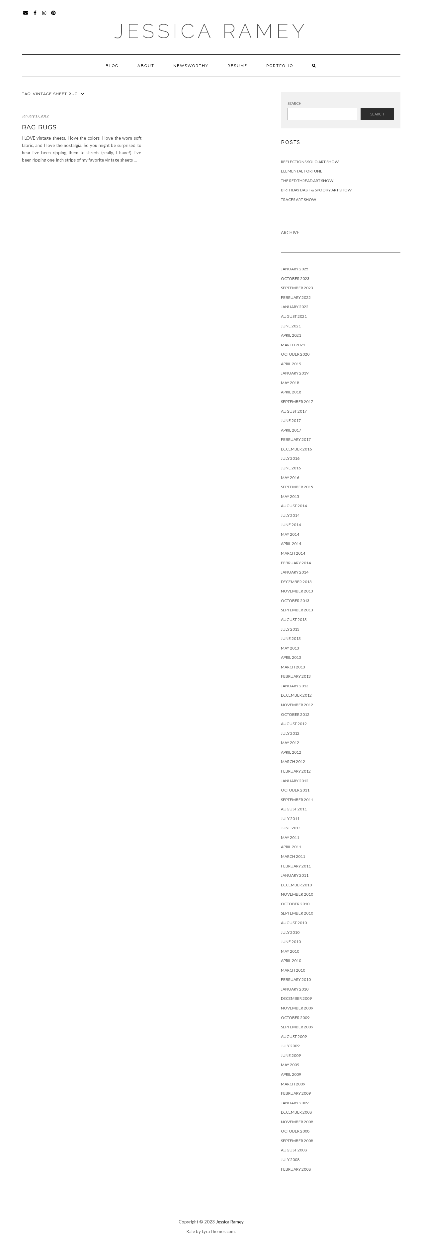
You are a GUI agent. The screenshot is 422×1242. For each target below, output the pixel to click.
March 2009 (293, 1083)
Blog (112, 65)
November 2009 (297, 1007)
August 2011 (294, 808)
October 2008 (295, 1131)
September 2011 (297, 799)
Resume (237, 65)
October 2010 (295, 903)
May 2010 (290, 951)
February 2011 (296, 865)
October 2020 (295, 354)
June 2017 (291, 420)
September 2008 (297, 1140)
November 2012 (297, 704)
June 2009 (291, 1055)
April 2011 (291, 846)
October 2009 (295, 1017)
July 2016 (290, 458)
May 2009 (290, 1064)
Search (294, 103)
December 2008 (296, 1112)
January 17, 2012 (35, 116)
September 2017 (297, 401)
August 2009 (294, 1036)
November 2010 (297, 894)
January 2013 (294, 685)
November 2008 (297, 1121)
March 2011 (293, 856)
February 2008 (296, 1169)
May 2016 (290, 477)
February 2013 (296, 676)
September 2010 (297, 913)
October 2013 (295, 600)
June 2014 (291, 524)
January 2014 (294, 572)
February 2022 (296, 297)
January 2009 (294, 1102)
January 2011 (294, 875)
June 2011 (291, 827)
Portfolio (279, 65)
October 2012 (295, 714)
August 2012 (294, 723)
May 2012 (290, 742)
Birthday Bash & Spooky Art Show (316, 189)
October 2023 (295, 278)
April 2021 (291, 335)
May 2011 (290, 837)
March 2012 (293, 761)
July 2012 (290, 733)
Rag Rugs (39, 127)
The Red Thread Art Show (307, 180)
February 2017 (296, 439)
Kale (191, 1231)
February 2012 (296, 771)
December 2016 (296, 449)
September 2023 (297, 287)
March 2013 (293, 666)
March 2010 (293, 970)
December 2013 (296, 581)
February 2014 (296, 562)
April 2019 (291, 363)
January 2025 (294, 268)
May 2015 (290, 496)
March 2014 (293, 553)
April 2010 (291, 960)
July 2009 (290, 1045)
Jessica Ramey (211, 31)
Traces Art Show (298, 199)
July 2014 (290, 515)
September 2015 (297, 486)
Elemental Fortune (301, 171)
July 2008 (290, 1159)
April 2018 (291, 391)
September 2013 (297, 609)
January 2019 (294, 373)
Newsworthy (191, 65)
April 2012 (291, 752)
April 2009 (291, 1074)
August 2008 (294, 1149)
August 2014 (294, 505)
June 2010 (291, 941)
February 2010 (296, 979)
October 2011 (295, 790)
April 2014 (291, 543)
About (145, 65)
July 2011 (290, 818)
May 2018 (290, 382)
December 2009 (296, 998)
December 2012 (296, 695)
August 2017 (294, 411)
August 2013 (294, 619)
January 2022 (294, 306)
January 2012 (294, 780)
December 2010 (296, 884)
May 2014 (290, 534)
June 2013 (291, 638)
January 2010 (294, 989)
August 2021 (294, 316)
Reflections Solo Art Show (310, 161)
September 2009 (297, 1026)
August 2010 (294, 922)
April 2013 (291, 657)
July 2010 (290, 932)
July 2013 (290, 629)
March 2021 (293, 344)
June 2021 (291, 325)
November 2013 (297, 590)
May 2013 (290, 648)
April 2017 (291, 430)
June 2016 (291, 467)
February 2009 (296, 1093)
